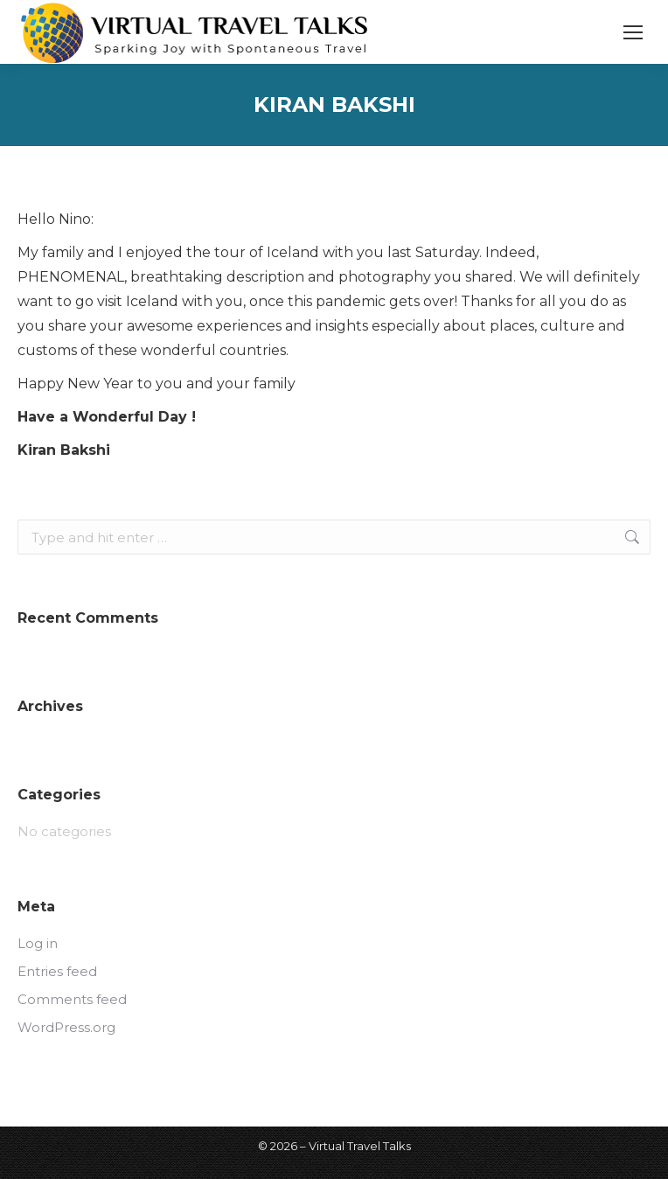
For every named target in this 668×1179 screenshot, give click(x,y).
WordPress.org (66, 1027)
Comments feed (72, 999)
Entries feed (57, 971)
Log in (37, 943)
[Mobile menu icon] (633, 32)
